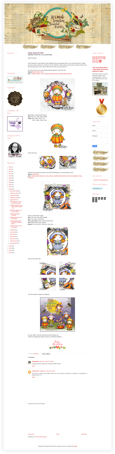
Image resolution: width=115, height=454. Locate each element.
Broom (38, 73)
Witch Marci (35, 174)
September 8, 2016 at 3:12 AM (47, 371)
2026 (10, 167)
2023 (10, 173)
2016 (10, 189)
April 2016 (13, 236)
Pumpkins (30, 177)
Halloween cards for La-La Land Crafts (16, 211)
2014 (10, 248)
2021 (10, 178)
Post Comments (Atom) (41, 436)
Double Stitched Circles (65, 73)
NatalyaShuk (35, 361)
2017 (10, 186)
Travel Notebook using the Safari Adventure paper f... (15, 222)
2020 (10, 180)
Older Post (84, 434)
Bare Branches (41, 176)
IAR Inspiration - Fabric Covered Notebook (15, 202)
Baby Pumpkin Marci (37, 72)
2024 (10, 171)
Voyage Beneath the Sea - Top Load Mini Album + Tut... (16, 207)
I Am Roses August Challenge (14, 214)
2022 (10, 175)
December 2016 (14, 191)
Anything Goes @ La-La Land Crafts (16, 218)
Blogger (75, 446)
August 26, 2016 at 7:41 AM (46, 361)
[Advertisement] (57, 419)
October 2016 (13, 195)
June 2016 (13, 232)
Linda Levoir (35, 371)
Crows (42, 73)
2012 (10, 252)
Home (57, 434)
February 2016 (14, 241)
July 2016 (12, 230)
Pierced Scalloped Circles (75, 176)
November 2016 (14, 193)
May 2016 (12, 234)
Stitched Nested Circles (51, 73)
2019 (10, 182)
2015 (10, 246)
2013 (10, 250)
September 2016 (14, 197)
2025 (10, 169)
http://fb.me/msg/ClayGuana (101, 180)
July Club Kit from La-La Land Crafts (16, 226)
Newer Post (31, 434)
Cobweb (33, 73)
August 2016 (13, 199)
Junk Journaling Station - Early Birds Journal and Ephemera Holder (100, 69)
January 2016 (13, 243)
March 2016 (13, 238)
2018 (10, 184)
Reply (33, 366)
